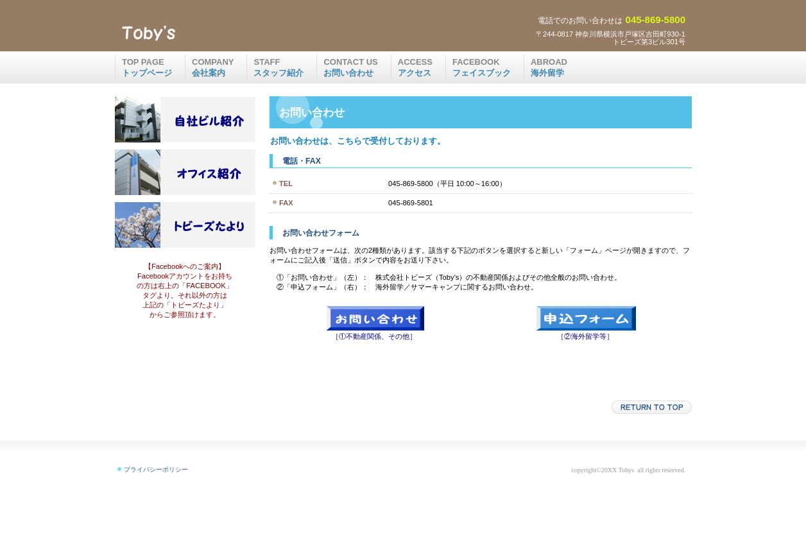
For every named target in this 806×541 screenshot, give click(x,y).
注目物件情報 (184, 119)
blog (184, 225)
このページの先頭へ (652, 407)
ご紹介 (184, 172)
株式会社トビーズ (214, 33)
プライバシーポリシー (156, 469)
